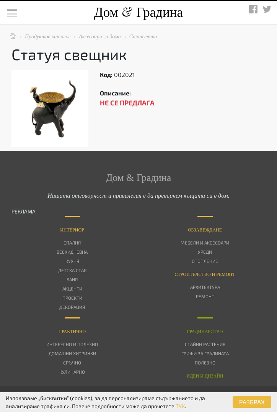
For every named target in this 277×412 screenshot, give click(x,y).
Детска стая (72, 270)
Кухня (72, 261)
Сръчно (72, 362)
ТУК (180, 406)
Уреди (205, 251)
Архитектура (205, 287)
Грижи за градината (205, 353)
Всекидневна (72, 251)
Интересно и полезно (72, 344)
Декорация (72, 307)
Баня (72, 279)
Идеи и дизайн (204, 376)
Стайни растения (205, 344)
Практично (72, 331)
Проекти (72, 297)
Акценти (72, 288)
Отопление (205, 261)
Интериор (72, 230)
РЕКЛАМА (23, 211)
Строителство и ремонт (204, 274)
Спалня (72, 242)
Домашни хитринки (72, 353)
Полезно (205, 362)
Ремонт (205, 296)
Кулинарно (72, 371)
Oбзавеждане (205, 230)
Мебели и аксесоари (205, 242)
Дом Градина (138, 12)
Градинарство (205, 331)
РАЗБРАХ (252, 401)
